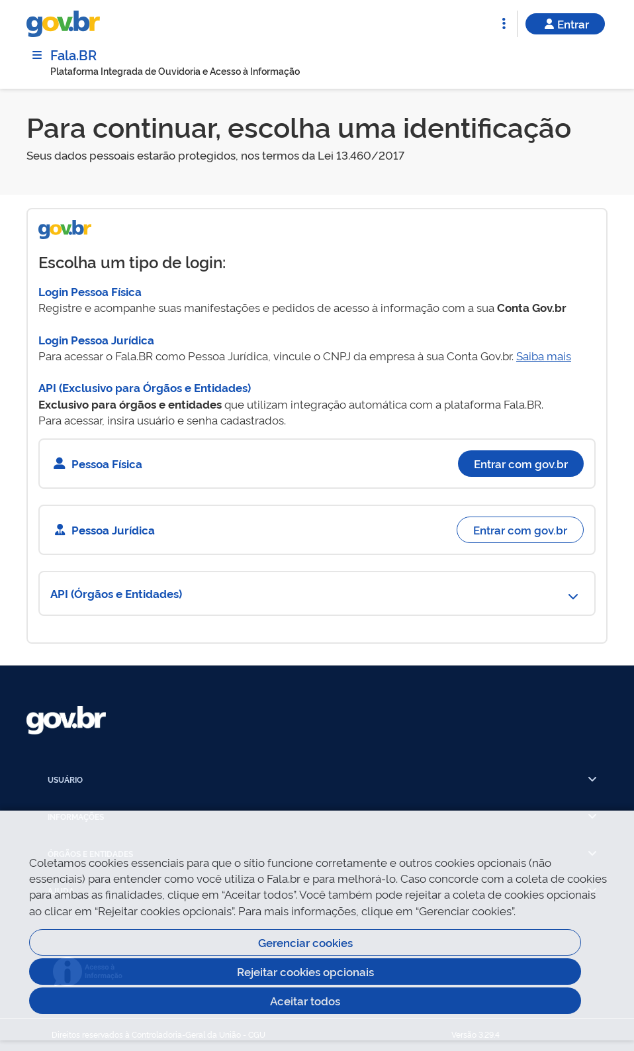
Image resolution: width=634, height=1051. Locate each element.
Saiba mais (543, 355)
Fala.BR (73, 54)
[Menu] (37, 55)
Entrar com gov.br (521, 463)
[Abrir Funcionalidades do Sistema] (503, 23)
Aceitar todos (305, 1000)
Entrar (565, 23)
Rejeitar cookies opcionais (305, 971)
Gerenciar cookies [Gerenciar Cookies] (305, 942)
